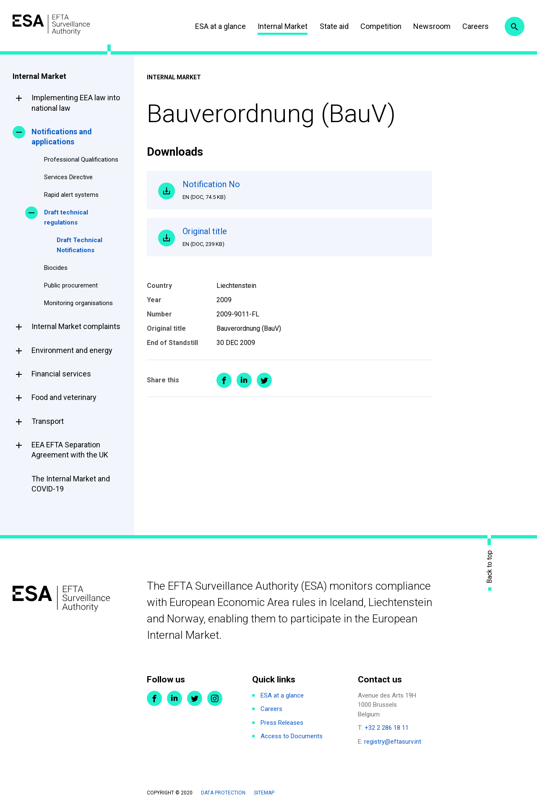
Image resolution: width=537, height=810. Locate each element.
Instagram (214, 698)
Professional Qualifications (81, 159)
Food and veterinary (63, 397)
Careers (469, 26)
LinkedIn (174, 698)
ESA (61, 25)
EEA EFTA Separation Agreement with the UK (69, 449)
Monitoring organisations (78, 303)
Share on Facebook (224, 387)
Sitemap (264, 793)
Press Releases (282, 722)
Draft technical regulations (66, 217)
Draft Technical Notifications (79, 245)
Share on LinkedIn (244, 387)
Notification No (302, 192)
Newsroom (426, 26)
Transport (47, 421)
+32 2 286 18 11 (387, 728)
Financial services (61, 373)
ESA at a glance (214, 26)
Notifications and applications (61, 136)
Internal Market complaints (75, 326)
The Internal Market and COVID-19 (70, 483)
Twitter (194, 698)
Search (513, 26)
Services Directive (68, 177)
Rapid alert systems (71, 195)
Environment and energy (71, 350)
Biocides (56, 268)
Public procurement (71, 285)
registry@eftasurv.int (392, 741)
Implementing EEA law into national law (75, 102)
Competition (375, 26)
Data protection (223, 793)
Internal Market (277, 26)
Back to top (489, 566)
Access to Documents (292, 736)
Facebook (154, 698)
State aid (328, 26)
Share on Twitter (264, 387)
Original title (302, 242)
